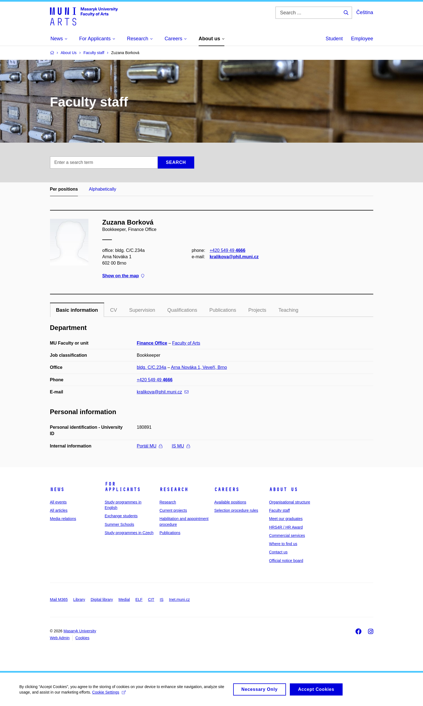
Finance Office (152, 343)
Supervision (142, 310)
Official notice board (286, 560)
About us (283, 489)
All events (58, 502)
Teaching (288, 310)
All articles (59, 510)
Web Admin (60, 638)
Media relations (63, 518)
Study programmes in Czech (129, 533)
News (57, 489)
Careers (226, 489)
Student (334, 38)
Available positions (230, 502)
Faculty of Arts (186, 343)
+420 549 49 (227, 250)
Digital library (102, 599)
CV (113, 310)
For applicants (123, 486)
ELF (139, 599)
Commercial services (287, 535)
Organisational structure (289, 502)
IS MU (181, 446)
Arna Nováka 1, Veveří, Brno (199, 367)
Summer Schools (119, 524)
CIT (151, 599)
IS (161, 599)
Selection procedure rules (236, 510)
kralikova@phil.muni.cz (233, 256)
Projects (257, 310)
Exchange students (121, 516)
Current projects (173, 510)
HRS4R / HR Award (286, 527)
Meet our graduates (286, 518)
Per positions (64, 189)
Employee (362, 38)
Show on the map (123, 276)
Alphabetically (102, 189)
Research (173, 489)
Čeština (364, 12)
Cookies (82, 638)
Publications (222, 310)
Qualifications (182, 310)
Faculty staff (279, 510)
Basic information (77, 310)
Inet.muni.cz (179, 599)
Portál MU (149, 446)
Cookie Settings (109, 694)
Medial (124, 599)
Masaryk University (80, 631)
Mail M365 (59, 599)
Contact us (278, 552)
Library (79, 599)
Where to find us (283, 544)
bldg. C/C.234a (151, 367)
